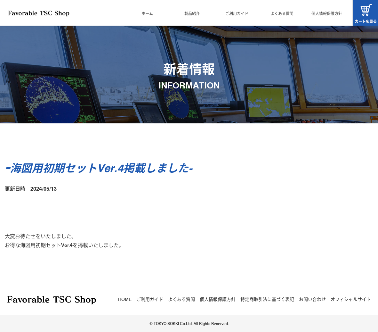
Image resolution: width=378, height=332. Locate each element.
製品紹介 (192, 13)
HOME (125, 299)
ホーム (147, 13)
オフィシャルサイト (351, 299)
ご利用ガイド (236, 13)
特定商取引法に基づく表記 (267, 299)
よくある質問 (282, 13)
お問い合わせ (312, 299)
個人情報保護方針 (326, 13)
